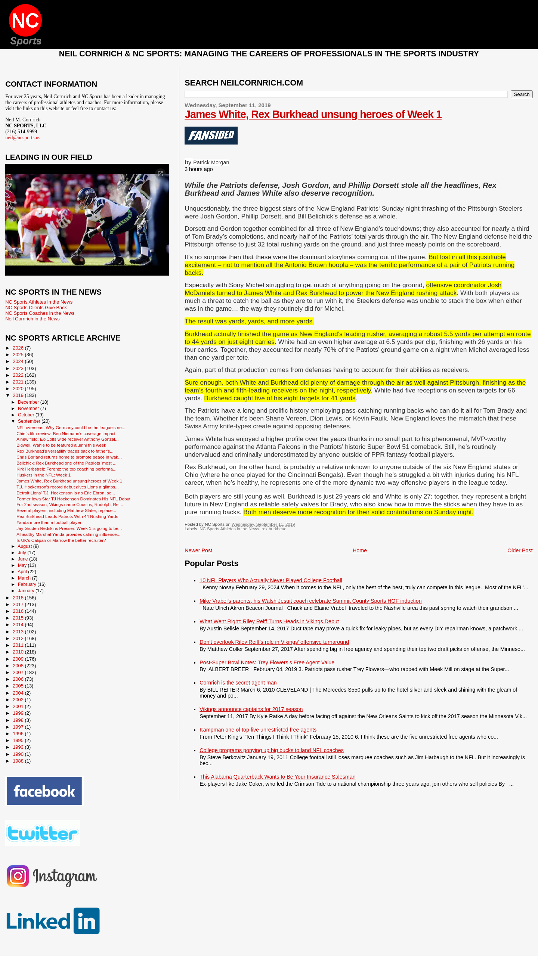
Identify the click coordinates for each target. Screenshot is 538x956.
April (23, 571)
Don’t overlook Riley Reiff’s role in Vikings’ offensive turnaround (274, 642)
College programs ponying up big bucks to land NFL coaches (272, 750)
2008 (19, 665)
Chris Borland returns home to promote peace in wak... (69, 456)
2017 (19, 604)
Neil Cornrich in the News (32, 319)
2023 (19, 368)
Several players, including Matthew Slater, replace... (66, 510)
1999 (19, 713)
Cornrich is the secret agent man (238, 683)
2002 (19, 699)
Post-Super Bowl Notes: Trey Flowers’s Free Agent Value (267, 662)
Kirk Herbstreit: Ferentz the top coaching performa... (66, 468)
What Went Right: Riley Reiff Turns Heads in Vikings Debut (269, 621)
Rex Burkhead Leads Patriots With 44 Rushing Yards (67, 516)
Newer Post (198, 550)
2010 (19, 652)
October (26, 415)
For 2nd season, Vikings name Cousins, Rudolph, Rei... (69, 504)
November (29, 408)
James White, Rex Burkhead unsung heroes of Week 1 (313, 114)
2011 (19, 645)
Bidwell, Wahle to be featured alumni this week (61, 445)
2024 (19, 361)
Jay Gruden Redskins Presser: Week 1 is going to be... (69, 528)
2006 (19, 679)
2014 (19, 624)
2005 (19, 686)
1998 (19, 720)
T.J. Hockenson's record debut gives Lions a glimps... (67, 486)
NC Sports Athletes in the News (229, 529)
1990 (19, 754)
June (23, 559)
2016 (19, 611)
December (29, 402)
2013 (19, 631)
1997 (19, 727)
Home (360, 550)
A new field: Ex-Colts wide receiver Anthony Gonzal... (67, 439)
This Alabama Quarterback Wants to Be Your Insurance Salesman (277, 777)
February (27, 584)
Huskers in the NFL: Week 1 (43, 474)
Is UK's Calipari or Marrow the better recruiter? (61, 540)
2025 (19, 354)
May (23, 565)
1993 (19, 747)
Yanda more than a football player (48, 522)
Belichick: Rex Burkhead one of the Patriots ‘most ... (66, 462)
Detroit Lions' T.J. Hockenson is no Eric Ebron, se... (65, 492)
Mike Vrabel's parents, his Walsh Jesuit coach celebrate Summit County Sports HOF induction (310, 601)
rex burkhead (274, 529)
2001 (19, 706)
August (25, 546)
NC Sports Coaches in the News (39, 313)
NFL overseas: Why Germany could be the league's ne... (70, 427)
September (29, 421)
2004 (19, 693)
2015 (19, 618)
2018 (19, 597)
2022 (19, 375)
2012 (19, 638)
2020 (19, 388)
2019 (19, 395)
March (25, 578)
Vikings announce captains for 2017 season (251, 709)
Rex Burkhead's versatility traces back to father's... (65, 450)
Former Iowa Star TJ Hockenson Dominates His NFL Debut (73, 498)
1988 (19, 761)
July (22, 552)
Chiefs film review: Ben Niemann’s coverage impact (65, 433)
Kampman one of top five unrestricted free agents (258, 730)
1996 (19, 733)
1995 (19, 740)
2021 (19, 382)
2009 (19, 659)
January (26, 590)
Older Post (520, 550)
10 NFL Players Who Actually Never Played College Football (271, 580)
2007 (19, 672)
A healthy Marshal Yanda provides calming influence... (68, 534)
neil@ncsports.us (22, 137)
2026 (19, 348)
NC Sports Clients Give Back (36, 307)
